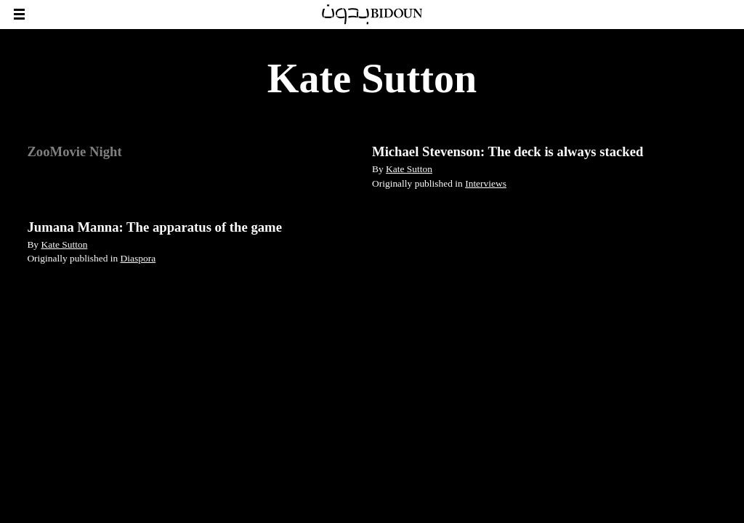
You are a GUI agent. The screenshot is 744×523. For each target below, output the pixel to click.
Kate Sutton (409, 168)
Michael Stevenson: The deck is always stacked (507, 151)
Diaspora (138, 258)
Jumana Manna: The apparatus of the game (154, 227)
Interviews (485, 183)
